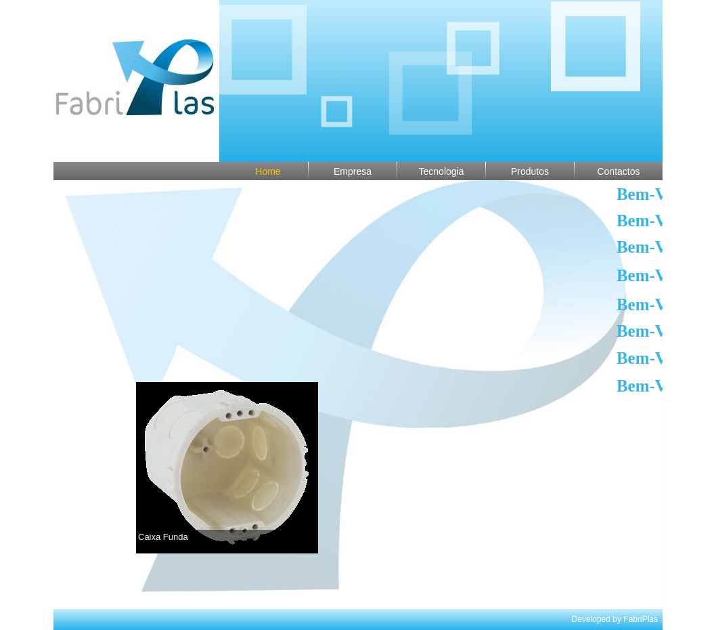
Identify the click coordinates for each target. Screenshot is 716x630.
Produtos (530, 171)
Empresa (353, 171)
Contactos (618, 171)
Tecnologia (441, 171)
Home (267, 171)
